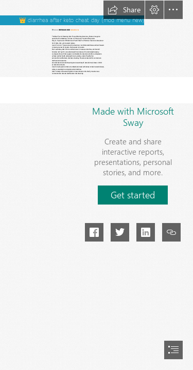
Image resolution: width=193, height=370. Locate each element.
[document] (96, 185)
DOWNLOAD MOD (65, 30)
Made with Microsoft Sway (133, 116)
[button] (124, 10)
